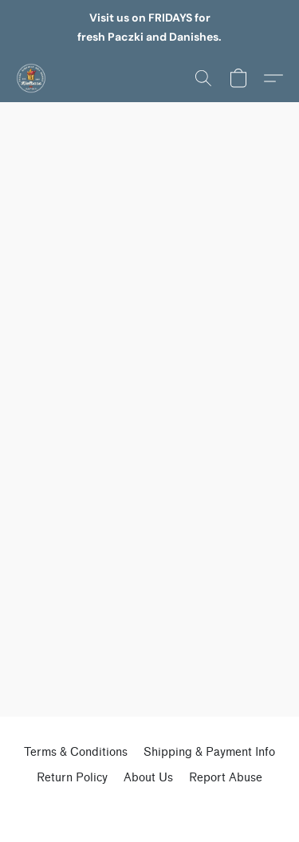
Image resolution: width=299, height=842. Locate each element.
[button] (32, 78)
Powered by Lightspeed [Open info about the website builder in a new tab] (149, 807)
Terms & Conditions (76, 752)
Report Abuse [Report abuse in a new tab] (225, 778)
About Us (148, 778)
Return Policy (72, 778)
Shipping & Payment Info (209, 752)
